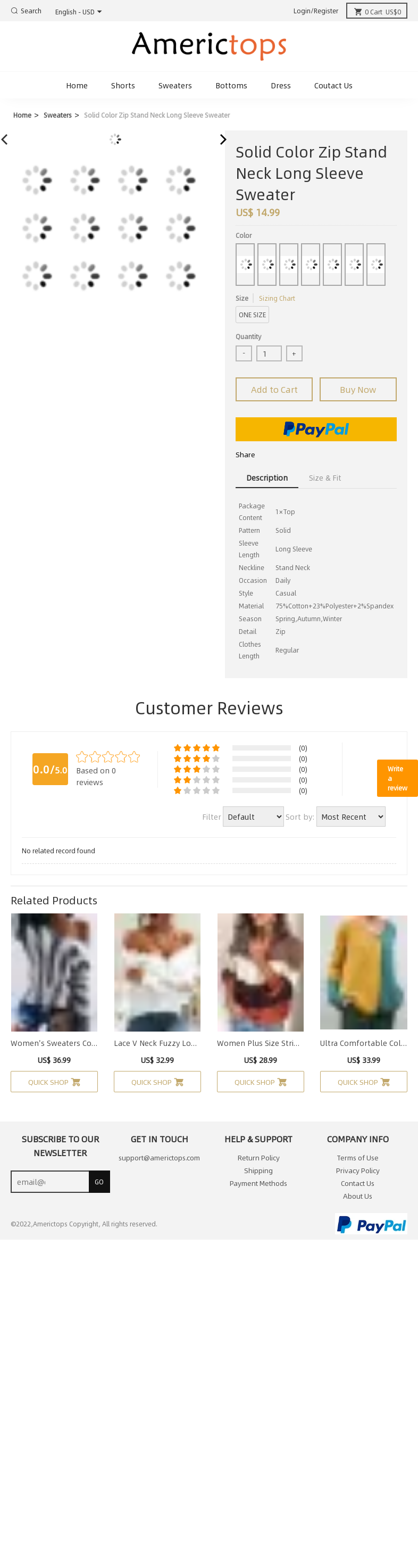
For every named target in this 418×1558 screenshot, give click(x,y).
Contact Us (357, 1183)
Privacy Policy (358, 1170)
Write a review (397, 778)
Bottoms (231, 85)
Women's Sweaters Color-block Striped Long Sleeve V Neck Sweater (54, 1043)
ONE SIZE (252, 314)
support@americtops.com (159, 1157)
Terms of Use (358, 1157)
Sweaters (175, 85)
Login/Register (316, 10)
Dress (281, 85)
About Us (357, 1196)
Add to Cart (274, 389)
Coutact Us (333, 85)
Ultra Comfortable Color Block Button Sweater (363, 1043)
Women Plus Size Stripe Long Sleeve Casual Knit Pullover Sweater (260, 1043)
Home (77, 85)
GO (99, 1181)
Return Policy (259, 1157)
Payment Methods (258, 1183)
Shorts (123, 85)
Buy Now (358, 389)
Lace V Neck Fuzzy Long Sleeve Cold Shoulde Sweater (157, 1043)
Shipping (258, 1170)
